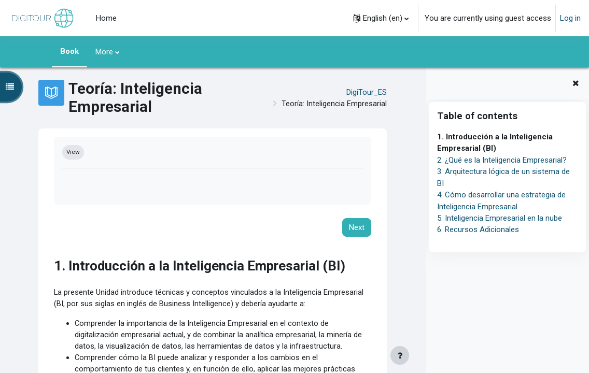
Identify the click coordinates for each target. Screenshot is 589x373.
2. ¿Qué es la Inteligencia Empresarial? (502, 160)
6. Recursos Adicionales (478, 229)
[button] (381, 18)
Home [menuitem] (106, 18)
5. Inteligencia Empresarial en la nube (499, 218)
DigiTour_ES (366, 92)
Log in (570, 18)
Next (356, 228)
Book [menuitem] (69, 51)
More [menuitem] (104, 51)
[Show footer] (399, 355)
